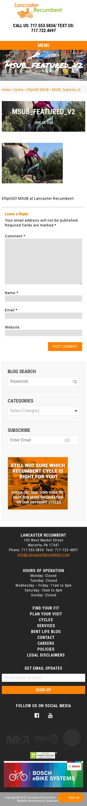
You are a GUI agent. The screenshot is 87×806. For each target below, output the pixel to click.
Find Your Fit (46, 608)
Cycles (46, 619)
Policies (45, 649)
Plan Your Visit (46, 614)
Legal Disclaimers (46, 655)
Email (11, 310)
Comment (15, 236)
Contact (46, 637)
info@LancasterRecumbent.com (43, 555)
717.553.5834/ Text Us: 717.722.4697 (52, 28)
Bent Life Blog (46, 631)
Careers (46, 643)
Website (12, 327)
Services (46, 625)
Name (11, 293)
